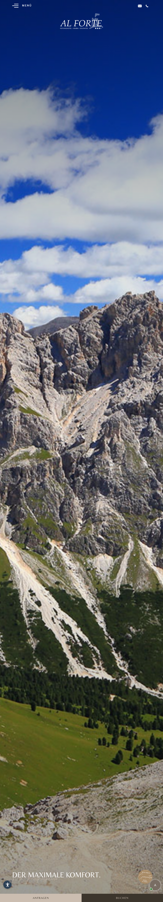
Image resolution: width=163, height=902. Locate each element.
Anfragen (41, 898)
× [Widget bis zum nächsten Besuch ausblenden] (10, 881)
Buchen (122, 898)
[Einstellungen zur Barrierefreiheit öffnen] (7, 885)
